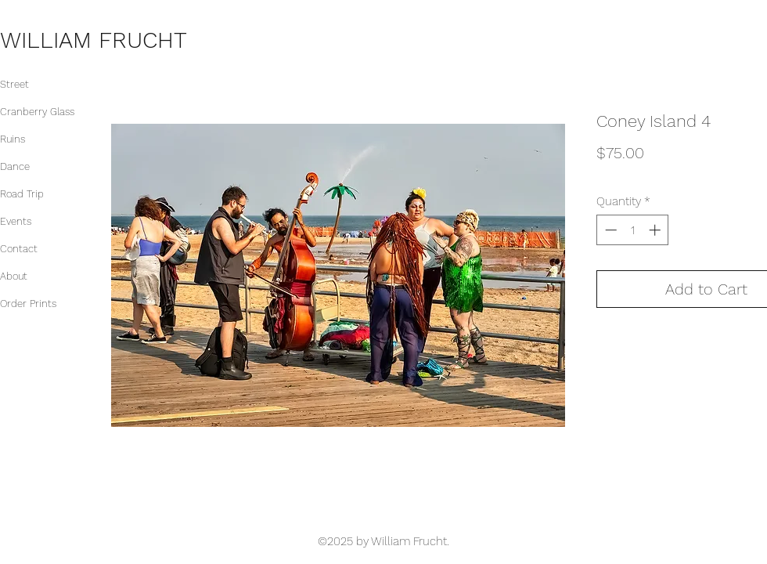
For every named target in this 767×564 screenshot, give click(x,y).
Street (14, 84)
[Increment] (656, 229)
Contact (19, 249)
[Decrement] (609, 229)
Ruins (12, 139)
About (13, 276)
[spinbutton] (633, 229)
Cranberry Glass (37, 112)
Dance (15, 166)
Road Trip (22, 194)
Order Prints (28, 303)
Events (15, 221)
